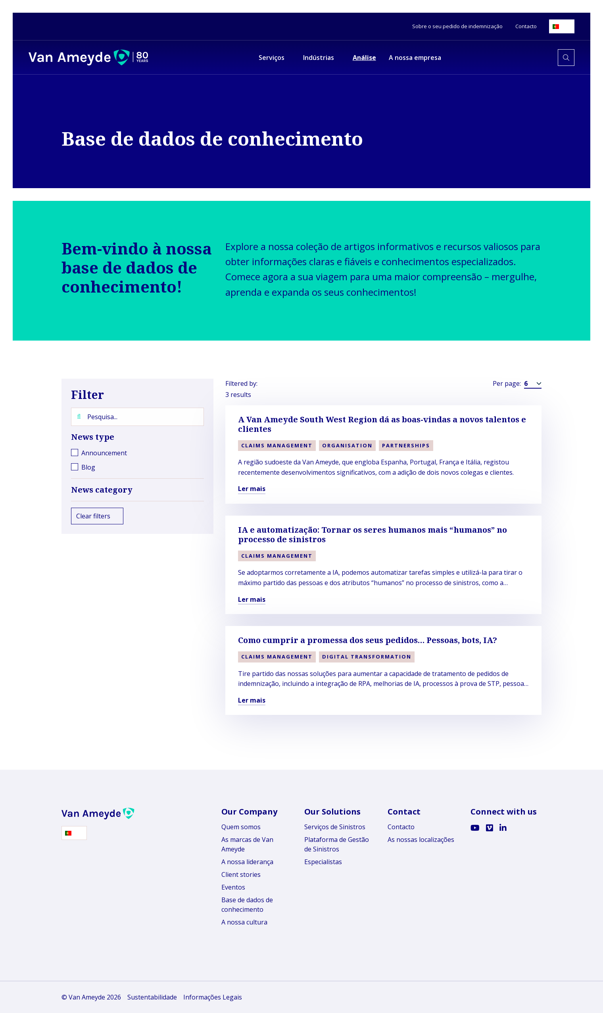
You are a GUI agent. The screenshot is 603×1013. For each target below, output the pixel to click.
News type (137, 437)
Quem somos (241, 826)
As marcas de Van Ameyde (247, 844)
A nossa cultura (244, 922)
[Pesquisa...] (137, 417)
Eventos (233, 887)
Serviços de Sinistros (334, 826)
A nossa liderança (247, 861)
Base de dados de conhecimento (247, 905)
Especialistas (323, 861)
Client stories (241, 874)
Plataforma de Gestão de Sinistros (336, 844)
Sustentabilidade (152, 997)
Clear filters (97, 516)
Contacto (401, 826)
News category (137, 490)
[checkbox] (137, 453)
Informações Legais (212, 997)
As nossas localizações (421, 839)
